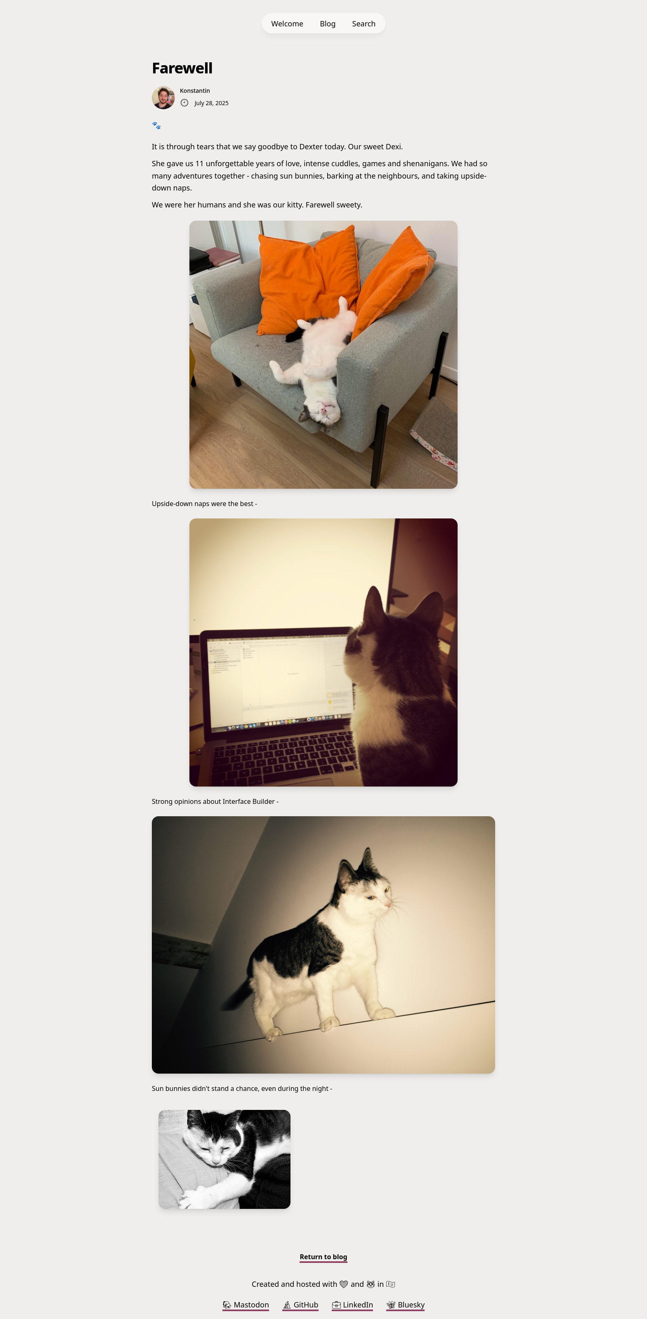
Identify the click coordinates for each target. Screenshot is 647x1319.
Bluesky (405, 1305)
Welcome (288, 23)
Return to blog (323, 1256)
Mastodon (245, 1305)
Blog (327, 23)
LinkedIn (352, 1305)
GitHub (300, 1305)
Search (364, 23)
